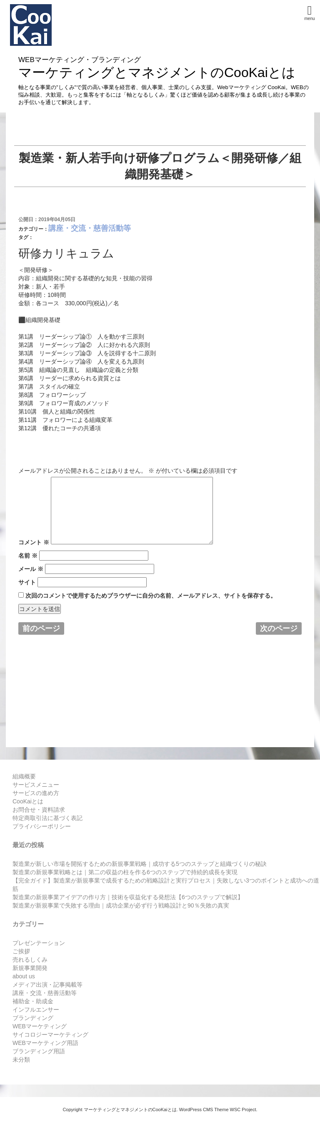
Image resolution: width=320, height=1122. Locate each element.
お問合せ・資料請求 (38, 809)
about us (23, 976)
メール (30, 569)
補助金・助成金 (32, 1001)
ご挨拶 (21, 951)
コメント (33, 542)
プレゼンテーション (38, 943)
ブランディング (32, 1018)
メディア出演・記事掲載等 (47, 984)
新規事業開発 (30, 968)
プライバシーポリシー (41, 826)
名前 (28, 555)
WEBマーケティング (39, 1026)
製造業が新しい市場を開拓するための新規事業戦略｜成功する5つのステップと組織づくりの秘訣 (139, 863)
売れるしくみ (30, 959)
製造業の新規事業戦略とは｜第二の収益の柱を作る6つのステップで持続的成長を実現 (125, 872)
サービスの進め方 (35, 793)
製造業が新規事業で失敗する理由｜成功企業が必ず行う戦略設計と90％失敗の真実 (120, 905)
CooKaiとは (27, 801)
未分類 (21, 1059)
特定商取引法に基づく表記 (47, 818)
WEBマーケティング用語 (45, 1043)
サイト (27, 582)
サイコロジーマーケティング (50, 1034)
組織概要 (24, 776)
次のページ (279, 628)
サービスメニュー (35, 784)
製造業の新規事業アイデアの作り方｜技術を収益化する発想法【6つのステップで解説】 (127, 897)
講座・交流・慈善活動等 (89, 228)
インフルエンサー (35, 1009)
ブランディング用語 (38, 1051)
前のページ (41, 628)
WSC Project (243, 1109)
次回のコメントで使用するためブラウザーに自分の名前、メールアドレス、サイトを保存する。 (150, 595)
